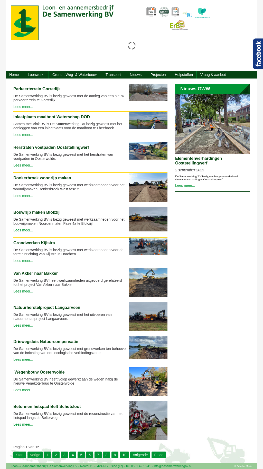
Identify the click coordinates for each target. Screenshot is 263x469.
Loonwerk (35, 75)
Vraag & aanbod (213, 75)
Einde (158, 455)
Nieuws (136, 75)
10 (124, 455)
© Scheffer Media (243, 466)
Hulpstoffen (184, 75)
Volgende (140, 455)
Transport (113, 75)
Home (14, 75)
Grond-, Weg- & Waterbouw (74, 75)
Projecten (158, 75)
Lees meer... (23, 107)
